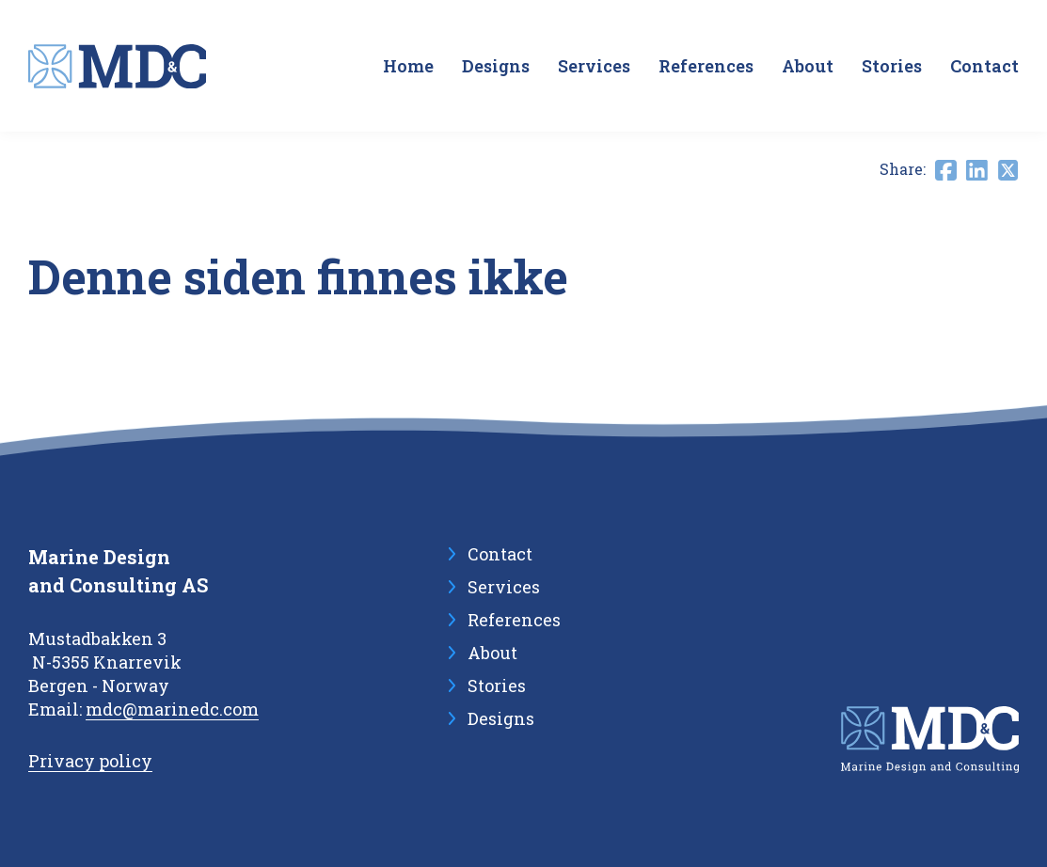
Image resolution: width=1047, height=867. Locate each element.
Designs (496, 66)
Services (594, 66)
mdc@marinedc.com (172, 709)
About (807, 66)
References (706, 66)
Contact (984, 66)
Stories (892, 66)
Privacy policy (90, 760)
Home (408, 66)
